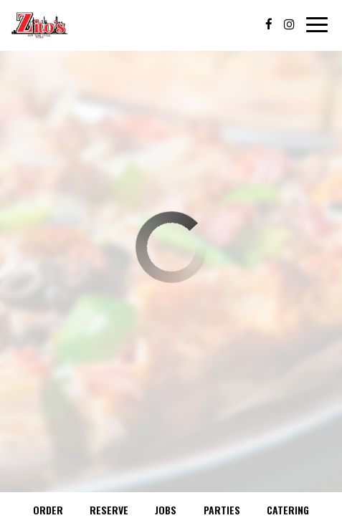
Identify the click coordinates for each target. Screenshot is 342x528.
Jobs (165, 509)
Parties (222, 509)
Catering (288, 509)
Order (48, 509)
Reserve (109, 509)
